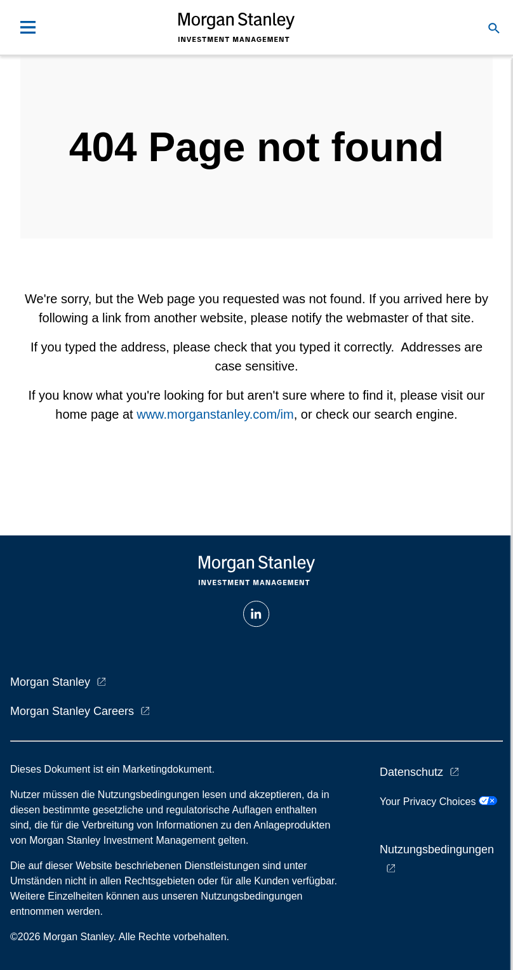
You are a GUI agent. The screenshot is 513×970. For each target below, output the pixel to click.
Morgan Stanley (50, 682)
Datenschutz (411, 772)
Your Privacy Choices (438, 801)
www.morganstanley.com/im (215, 414)
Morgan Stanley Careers (72, 711)
